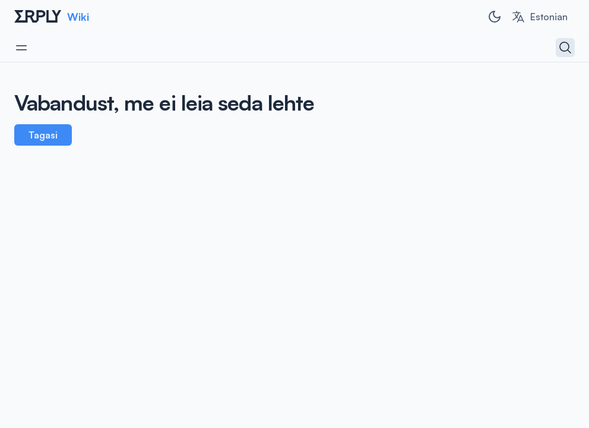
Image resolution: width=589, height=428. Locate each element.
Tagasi (43, 135)
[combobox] (539, 17)
